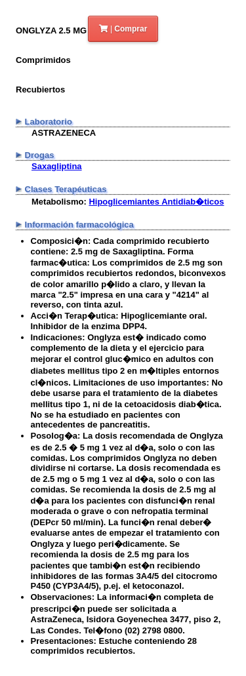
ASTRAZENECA (63, 133)
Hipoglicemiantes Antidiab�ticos (156, 202)
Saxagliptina (56, 166)
